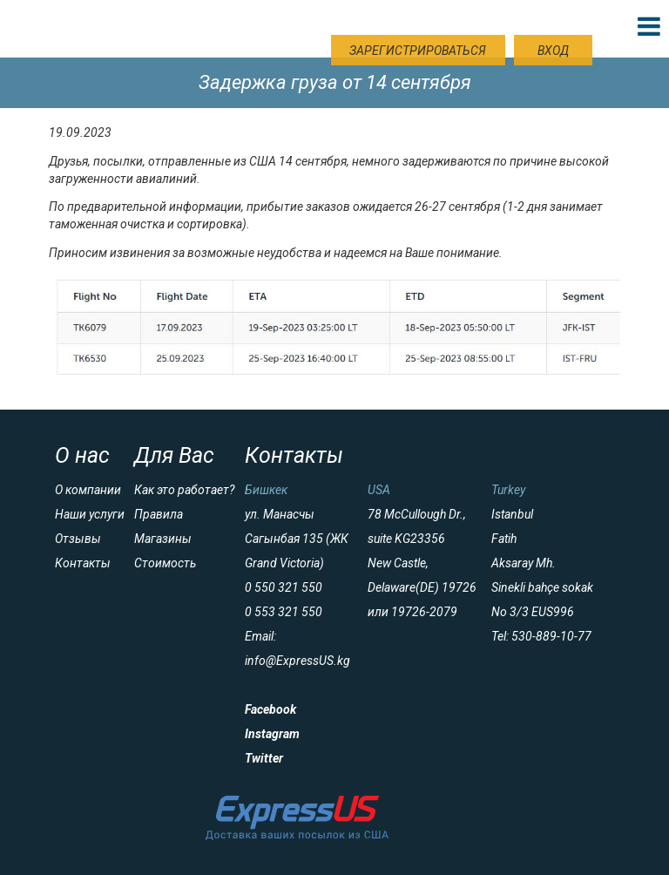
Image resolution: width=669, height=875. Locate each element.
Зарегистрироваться (417, 51)
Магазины (163, 539)
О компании (88, 490)
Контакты (83, 563)
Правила (158, 514)
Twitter (264, 758)
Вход (553, 51)
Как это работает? (184, 490)
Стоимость (165, 563)
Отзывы (78, 539)
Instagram (272, 734)
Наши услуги (90, 514)
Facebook (270, 709)
